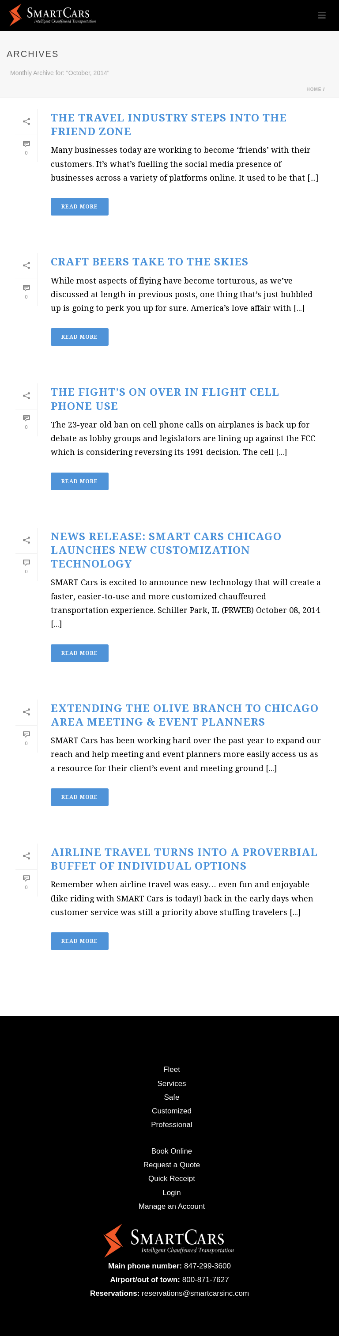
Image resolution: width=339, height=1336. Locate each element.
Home (313, 89)
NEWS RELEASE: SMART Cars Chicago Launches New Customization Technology (166, 550)
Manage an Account (172, 1206)
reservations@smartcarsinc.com (195, 1293)
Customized (172, 1111)
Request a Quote (171, 1165)
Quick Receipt (171, 1178)
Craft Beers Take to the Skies (150, 262)
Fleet (171, 1069)
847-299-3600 (207, 1266)
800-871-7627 (205, 1279)
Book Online (171, 1151)
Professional (171, 1124)
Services (171, 1083)
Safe (172, 1097)
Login (171, 1192)
